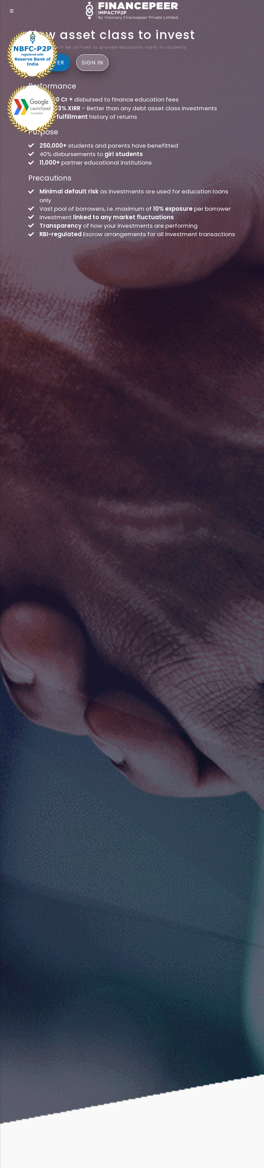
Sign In (92, 63)
